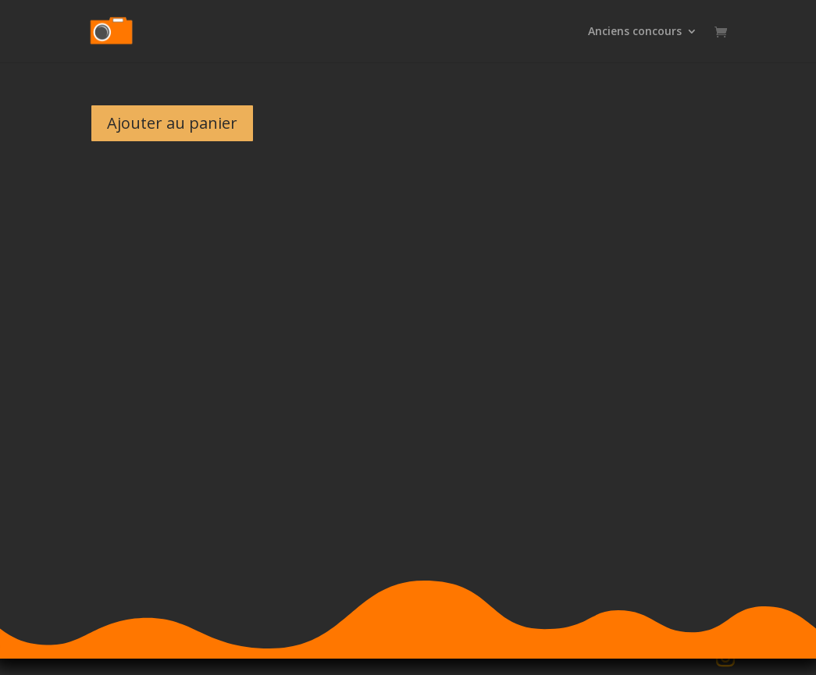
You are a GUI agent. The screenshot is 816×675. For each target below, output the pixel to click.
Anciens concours (635, 32)
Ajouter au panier (172, 122)
